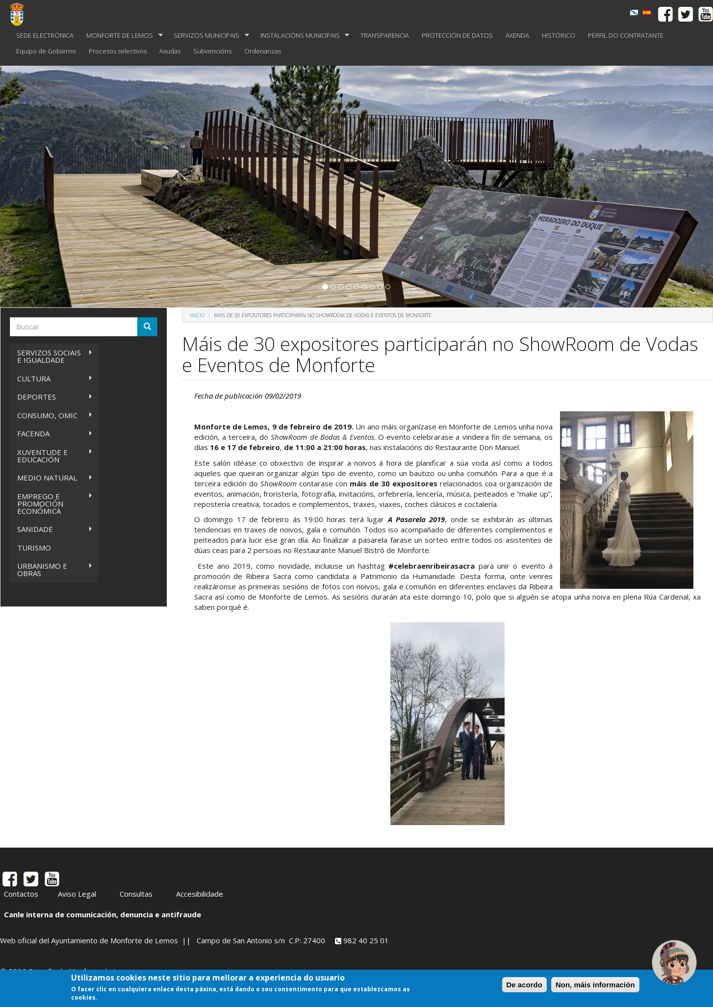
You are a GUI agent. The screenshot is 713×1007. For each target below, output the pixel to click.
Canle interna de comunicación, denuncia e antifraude (102, 914)
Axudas (169, 51)
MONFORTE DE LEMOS (121, 35)
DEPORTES (51, 397)
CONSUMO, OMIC (51, 415)
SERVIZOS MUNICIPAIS (208, 35)
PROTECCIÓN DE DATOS (457, 35)
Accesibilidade (199, 894)
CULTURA (51, 379)
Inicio (197, 315)
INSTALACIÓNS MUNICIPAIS (302, 35)
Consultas (136, 894)
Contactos (21, 894)
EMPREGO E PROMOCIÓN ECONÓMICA (51, 503)
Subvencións (212, 51)
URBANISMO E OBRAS (51, 569)
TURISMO (34, 548)
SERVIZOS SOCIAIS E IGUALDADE (51, 356)
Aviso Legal (77, 894)
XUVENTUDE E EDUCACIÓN (51, 455)
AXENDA (517, 35)
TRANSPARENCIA (384, 35)
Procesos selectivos (118, 51)
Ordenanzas (262, 51)
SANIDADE (51, 529)
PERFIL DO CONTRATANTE (625, 35)
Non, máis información (595, 985)
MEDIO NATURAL (51, 478)
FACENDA (51, 433)
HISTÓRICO (558, 35)
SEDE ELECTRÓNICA (45, 35)
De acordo (524, 985)
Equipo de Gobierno (46, 51)
